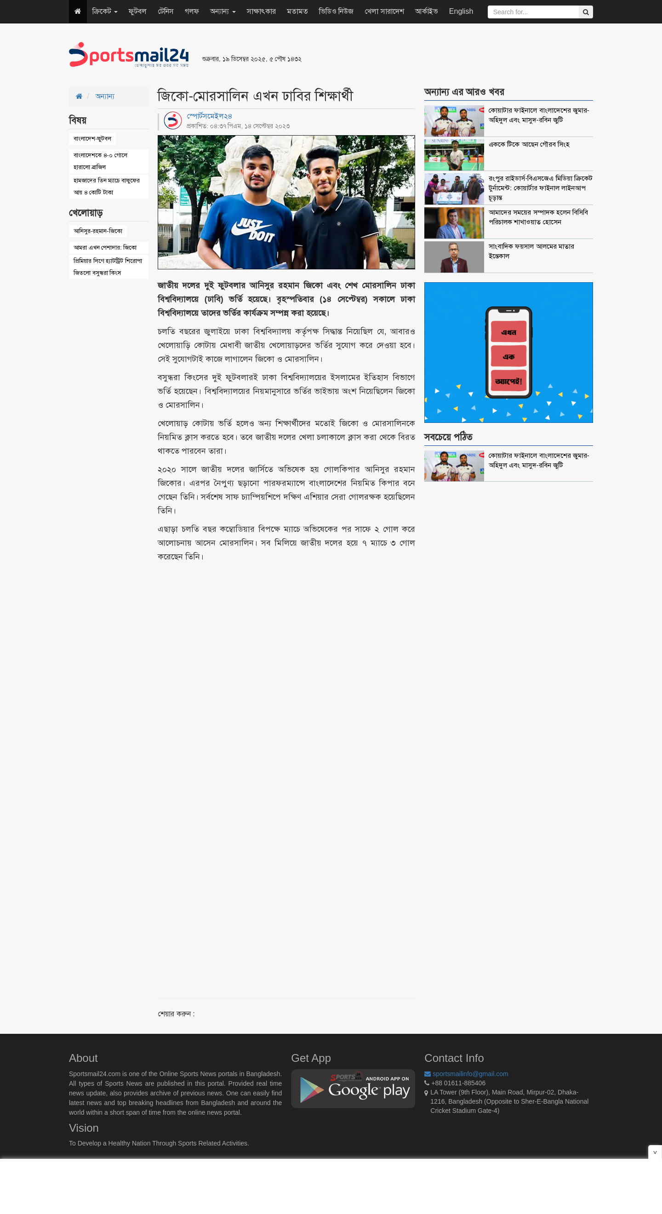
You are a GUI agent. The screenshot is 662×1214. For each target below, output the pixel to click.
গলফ (192, 11)
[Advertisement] (443, 55)
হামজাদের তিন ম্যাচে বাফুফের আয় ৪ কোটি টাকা (107, 186)
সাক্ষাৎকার (261, 11)
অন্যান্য (222, 11)
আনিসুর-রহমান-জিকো (98, 231)
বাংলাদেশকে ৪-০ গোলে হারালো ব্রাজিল (100, 161)
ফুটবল (138, 11)
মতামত (297, 11)
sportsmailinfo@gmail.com (466, 1073)
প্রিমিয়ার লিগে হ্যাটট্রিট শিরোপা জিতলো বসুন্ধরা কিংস (108, 266)
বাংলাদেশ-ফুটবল (92, 138)
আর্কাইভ (426, 11)
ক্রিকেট (105, 11)
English (461, 11)
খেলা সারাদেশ (384, 11)
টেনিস (166, 11)
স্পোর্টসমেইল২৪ (210, 116)
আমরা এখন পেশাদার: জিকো (105, 247)
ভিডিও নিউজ (336, 11)
